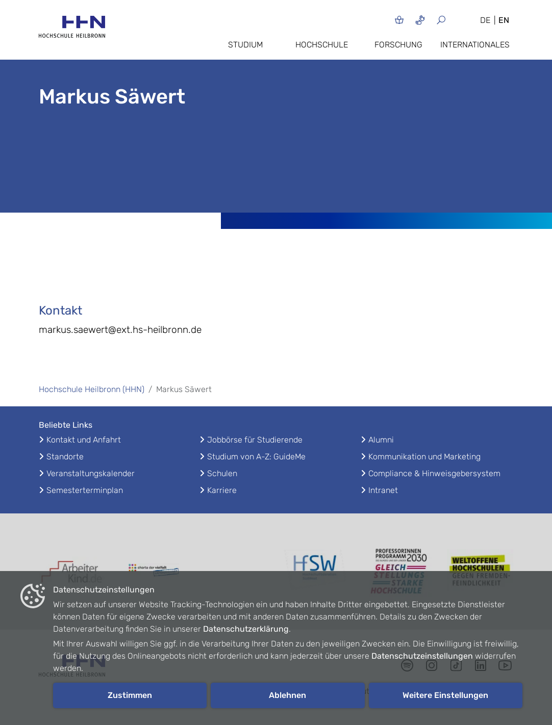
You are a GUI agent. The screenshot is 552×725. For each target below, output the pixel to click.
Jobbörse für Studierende (255, 440)
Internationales (475, 44)
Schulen (222, 473)
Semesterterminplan (84, 490)
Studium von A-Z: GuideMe (256, 456)
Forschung (398, 44)
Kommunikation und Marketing (424, 456)
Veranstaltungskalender (90, 473)
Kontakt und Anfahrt (83, 440)
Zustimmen (130, 695)
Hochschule (321, 44)
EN (503, 20)
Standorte (65, 456)
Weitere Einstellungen (445, 695)
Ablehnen (287, 695)
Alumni (381, 440)
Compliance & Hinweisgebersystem (434, 473)
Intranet (383, 490)
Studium (245, 44)
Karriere (222, 490)
